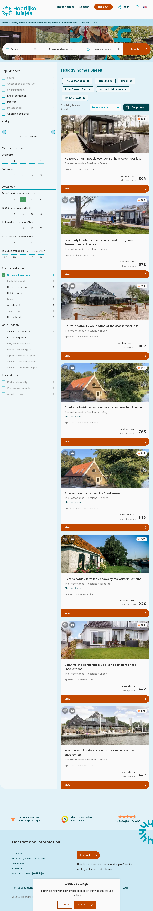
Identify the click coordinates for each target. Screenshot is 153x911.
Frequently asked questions (28, 858)
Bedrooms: (8, 154)
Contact (84, 6)
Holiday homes (65, 6)
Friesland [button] (103, 80)
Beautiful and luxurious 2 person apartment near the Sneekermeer (99, 752)
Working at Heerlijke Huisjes (28, 873)
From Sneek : (19, 193)
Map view (135, 107)
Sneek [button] (124, 80)
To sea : (16, 207)
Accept (81, 904)
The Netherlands (69, 23)
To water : (17, 236)
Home (5, 23)
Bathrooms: (8, 169)
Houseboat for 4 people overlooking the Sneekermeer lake (103, 158)
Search (134, 49)
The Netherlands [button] (75, 80)
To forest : (17, 222)
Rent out (85, 855)
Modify (65, 904)
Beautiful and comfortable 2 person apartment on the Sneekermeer (100, 667)
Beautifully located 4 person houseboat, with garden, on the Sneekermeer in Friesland (104, 242)
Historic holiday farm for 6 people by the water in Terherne (103, 579)
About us (17, 868)
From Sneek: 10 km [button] (76, 89)
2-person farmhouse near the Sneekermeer (93, 493)
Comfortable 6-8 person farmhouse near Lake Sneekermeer (104, 407)
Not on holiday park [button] (111, 89)
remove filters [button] (73, 97)
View (67, 188)
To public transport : (24, 250)
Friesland (85, 23)
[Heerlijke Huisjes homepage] (19, 11)
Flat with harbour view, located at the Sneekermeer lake (101, 325)
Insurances (18, 863)
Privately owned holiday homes (43, 23)
